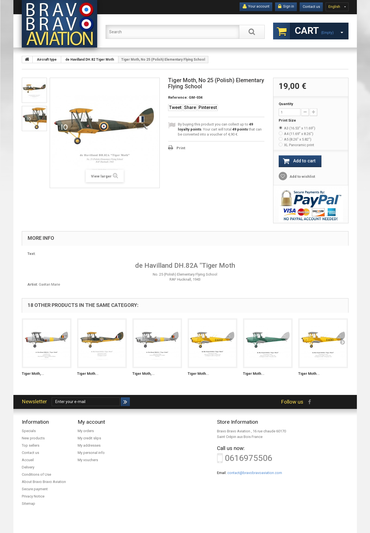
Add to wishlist (302, 176)
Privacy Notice (33, 496)
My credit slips (89, 438)
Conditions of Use (36, 474)
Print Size (288, 120)
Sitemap (28, 503)
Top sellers (30, 445)
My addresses (89, 445)
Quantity (286, 104)
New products (33, 438)
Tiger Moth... (88, 373)
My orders (86, 431)
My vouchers (88, 460)
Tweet (175, 107)
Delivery (28, 467)
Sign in (286, 6)
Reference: (178, 97)
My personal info (91, 453)
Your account (256, 6)
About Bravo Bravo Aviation (44, 482)
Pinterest (208, 107)
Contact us (311, 6)
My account (91, 422)
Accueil (28, 460)
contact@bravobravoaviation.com (254, 473)
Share (190, 107)
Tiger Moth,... (33, 373)
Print (180, 148)
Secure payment (35, 489)
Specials (29, 431)
